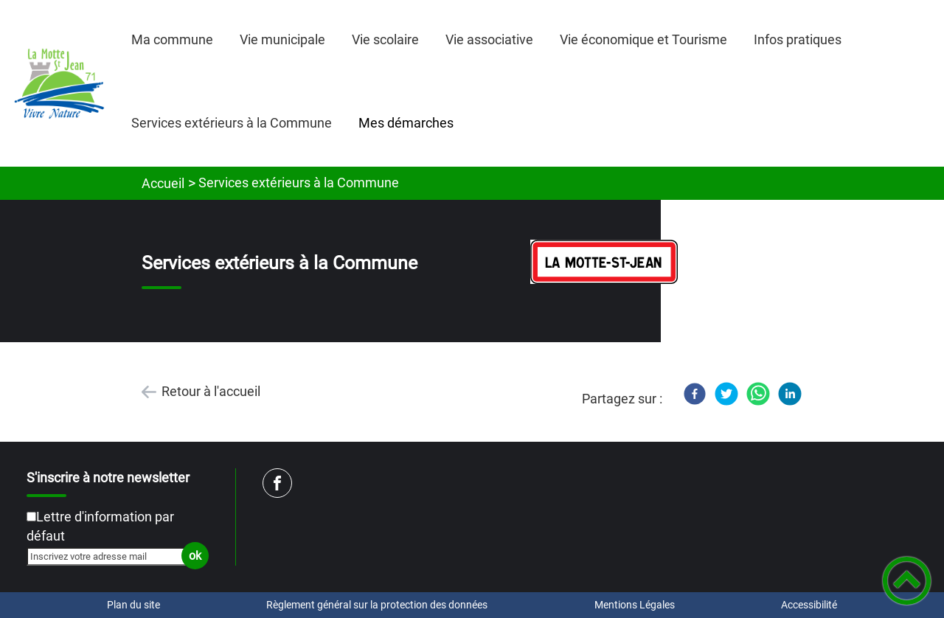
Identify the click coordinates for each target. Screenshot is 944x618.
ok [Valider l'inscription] (195, 556)
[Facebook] (694, 394)
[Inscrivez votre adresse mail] (111, 556)
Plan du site (133, 605)
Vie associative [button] (489, 39)
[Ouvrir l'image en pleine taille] (603, 263)
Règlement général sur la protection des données (376, 605)
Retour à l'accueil (211, 391)
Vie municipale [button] (282, 39)
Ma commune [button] (172, 39)
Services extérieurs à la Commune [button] (231, 123)
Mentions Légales (634, 605)
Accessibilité (809, 605)
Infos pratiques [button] (797, 39)
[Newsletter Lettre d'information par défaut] (31, 516)
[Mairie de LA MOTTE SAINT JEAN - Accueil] (59, 83)
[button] (907, 581)
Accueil (163, 183)
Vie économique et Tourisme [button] (643, 39)
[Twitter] (726, 394)
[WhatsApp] (758, 394)
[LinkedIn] (789, 394)
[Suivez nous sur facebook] (277, 483)
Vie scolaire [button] (385, 39)
